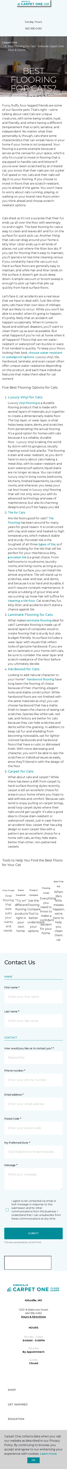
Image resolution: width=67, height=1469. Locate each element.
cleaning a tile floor (21, 600)
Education (16, 1419)
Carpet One (9, 42)
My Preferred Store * (17, 1142)
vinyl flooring (28, 403)
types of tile (46, 544)
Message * (10, 1165)
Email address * (13, 1094)
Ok (33, 1460)
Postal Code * (12, 1118)
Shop (12, 1389)
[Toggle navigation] (5, 7)
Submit (33, 1233)
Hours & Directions (33, 1316)
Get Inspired (18, 1404)
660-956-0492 (33, 28)
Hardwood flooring (40, 679)
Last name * (11, 1011)
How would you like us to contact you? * (29, 1048)
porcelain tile (17, 557)
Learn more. (48, 1453)
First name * (11, 987)
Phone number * (14, 1070)
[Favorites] (58, 7)
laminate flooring (39, 620)
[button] (53, 7)
